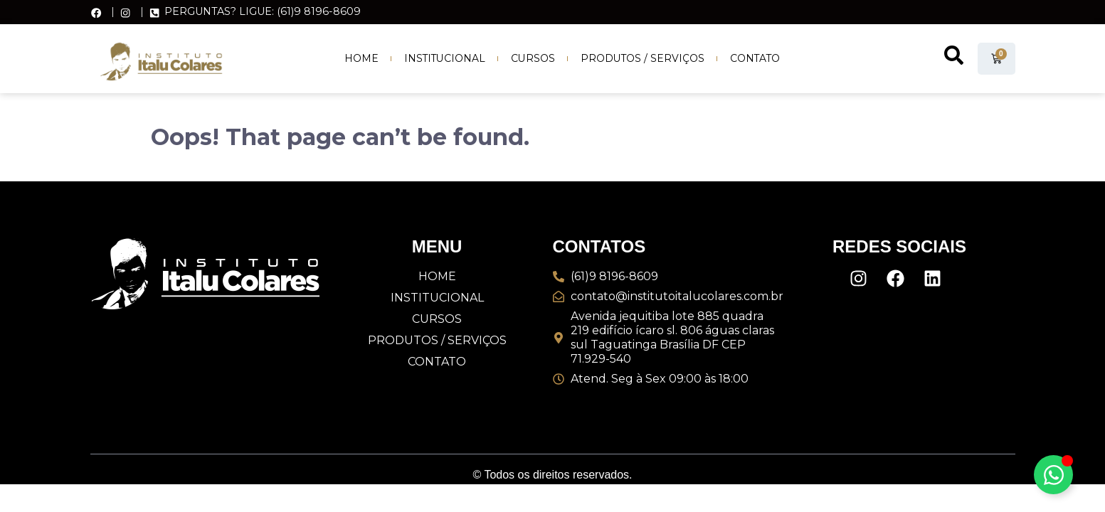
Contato (755, 58)
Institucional (444, 58)
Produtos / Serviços (642, 58)
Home (361, 58)
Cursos (533, 58)
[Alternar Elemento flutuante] (1053, 474)
